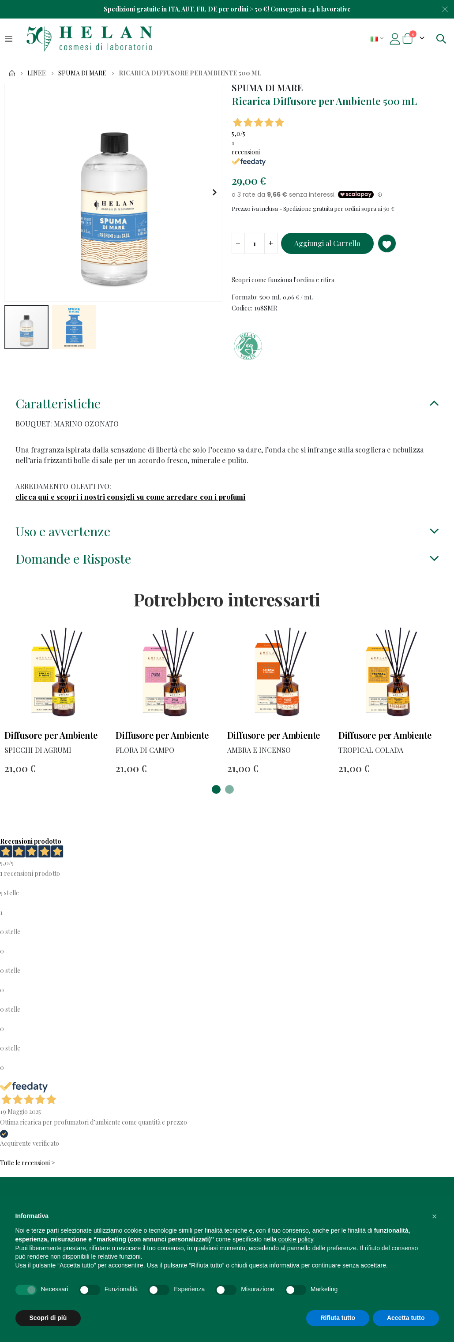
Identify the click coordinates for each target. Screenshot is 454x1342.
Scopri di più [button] (48, 1317)
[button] (214, 192)
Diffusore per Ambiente (51, 747)
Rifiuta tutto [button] (337, 1317)
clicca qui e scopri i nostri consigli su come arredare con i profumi (130, 505)
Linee (36, 73)
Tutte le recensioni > (27, 1176)
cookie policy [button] (295, 1239)
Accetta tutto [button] (406, 1317)
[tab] (227, 412)
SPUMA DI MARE (82, 73)
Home (12, 73)
